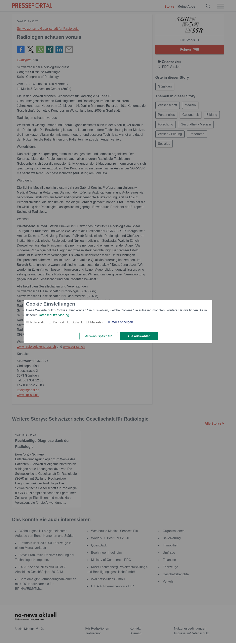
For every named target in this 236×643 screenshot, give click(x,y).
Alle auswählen (139, 336)
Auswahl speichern (98, 336)
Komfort (58, 322)
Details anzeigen (121, 322)
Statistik (77, 322)
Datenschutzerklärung (53, 315)
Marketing (97, 322)
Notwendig (37, 322)
